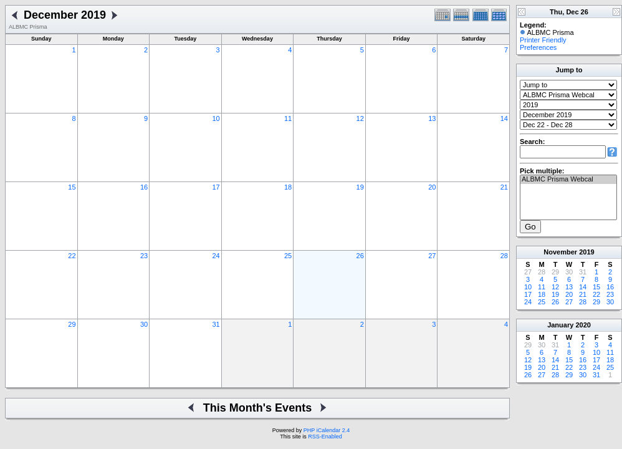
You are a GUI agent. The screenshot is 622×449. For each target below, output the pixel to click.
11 (288, 118)
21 (504, 187)
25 (288, 255)
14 (504, 118)
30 (144, 324)
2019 (586, 252)
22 (71, 255)
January (560, 325)
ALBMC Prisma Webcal (568, 179)
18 (288, 187)
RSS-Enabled (325, 436)
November (560, 252)
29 (71, 324)
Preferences (538, 47)
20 (432, 187)
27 (432, 255)
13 (432, 118)
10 (215, 118)
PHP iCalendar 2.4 (327, 430)
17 (215, 187)
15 (71, 187)
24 (215, 255)
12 (360, 118)
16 (144, 187)
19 (360, 187)
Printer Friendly (543, 40)
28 (504, 255)
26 (360, 255)
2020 (582, 325)
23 (144, 255)
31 (215, 324)
